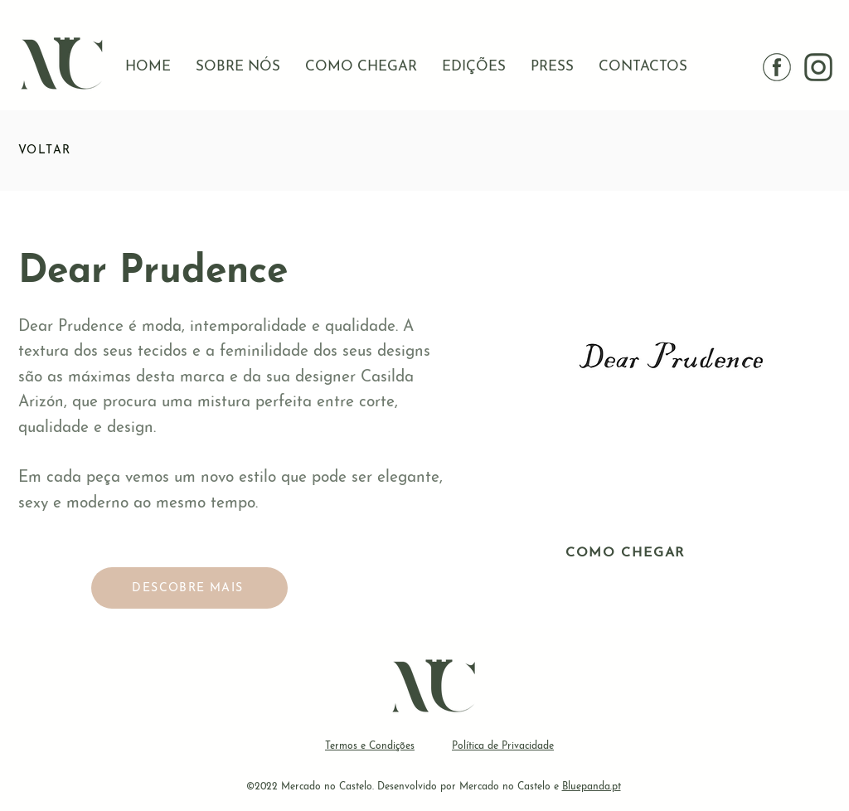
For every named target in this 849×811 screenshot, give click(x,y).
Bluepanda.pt (591, 787)
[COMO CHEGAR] (627, 553)
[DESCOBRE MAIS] (189, 588)
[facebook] (776, 67)
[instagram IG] (818, 67)
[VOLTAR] (76, 150)
